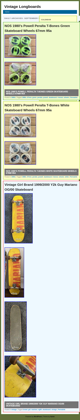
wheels (66, 97)
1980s (13, 97)
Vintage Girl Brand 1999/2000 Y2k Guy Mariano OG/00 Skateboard (35, 405)
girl (29, 409)
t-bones (60, 97)
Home (7, 12)
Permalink (73, 97)
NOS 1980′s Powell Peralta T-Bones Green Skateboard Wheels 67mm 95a (37, 93)
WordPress (38, 416)
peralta (39, 97)
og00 (40, 409)
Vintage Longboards (22, 7)
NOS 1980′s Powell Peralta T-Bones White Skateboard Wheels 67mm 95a (41, 172)
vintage (14, 409)
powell (45, 97)
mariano (34, 409)
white (67, 177)
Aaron (52, 416)
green (34, 97)
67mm (29, 97)
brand (25, 409)
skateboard (53, 97)
